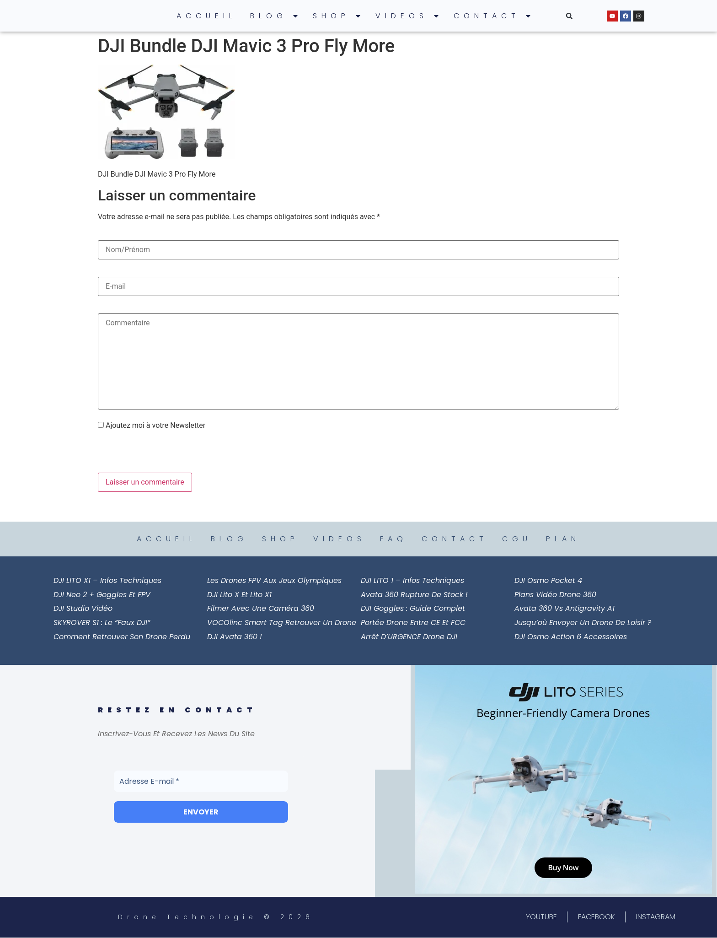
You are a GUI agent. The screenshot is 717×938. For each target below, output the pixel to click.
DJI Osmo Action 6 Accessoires (570, 636)
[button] (569, 16)
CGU (517, 539)
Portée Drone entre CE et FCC (413, 622)
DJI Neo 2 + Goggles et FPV (102, 594)
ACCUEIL (206, 16)
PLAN (563, 539)
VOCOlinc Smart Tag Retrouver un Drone (281, 622)
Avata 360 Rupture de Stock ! (414, 594)
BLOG (274, 16)
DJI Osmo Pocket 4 (548, 580)
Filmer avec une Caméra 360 (260, 608)
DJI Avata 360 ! (234, 636)
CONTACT (493, 16)
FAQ (393, 539)
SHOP (337, 16)
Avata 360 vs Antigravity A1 (564, 608)
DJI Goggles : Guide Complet (413, 608)
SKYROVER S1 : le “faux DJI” (102, 622)
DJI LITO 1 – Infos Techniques (412, 580)
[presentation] (160, 453)
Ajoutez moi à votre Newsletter (151, 425)
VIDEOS (407, 16)
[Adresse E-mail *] (201, 781)
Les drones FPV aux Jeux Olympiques (274, 580)
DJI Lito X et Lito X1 (239, 594)
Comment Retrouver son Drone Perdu (122, 636)
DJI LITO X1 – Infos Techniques (107, 580)
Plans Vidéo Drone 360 (555, 594)
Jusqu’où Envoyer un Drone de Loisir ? (582, 622)
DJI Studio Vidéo (83, 608)
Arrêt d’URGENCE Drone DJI (409, 636)
